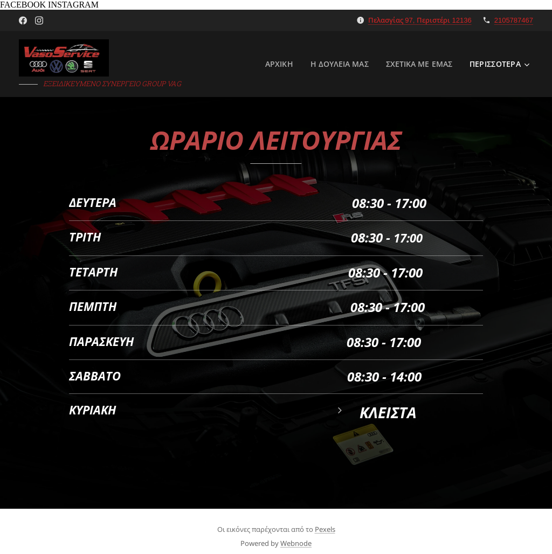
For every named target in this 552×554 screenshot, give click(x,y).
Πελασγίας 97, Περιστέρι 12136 (420, 20)
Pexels (325, 529)
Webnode (296, 543)
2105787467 (513, 20)
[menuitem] (279, 64)
